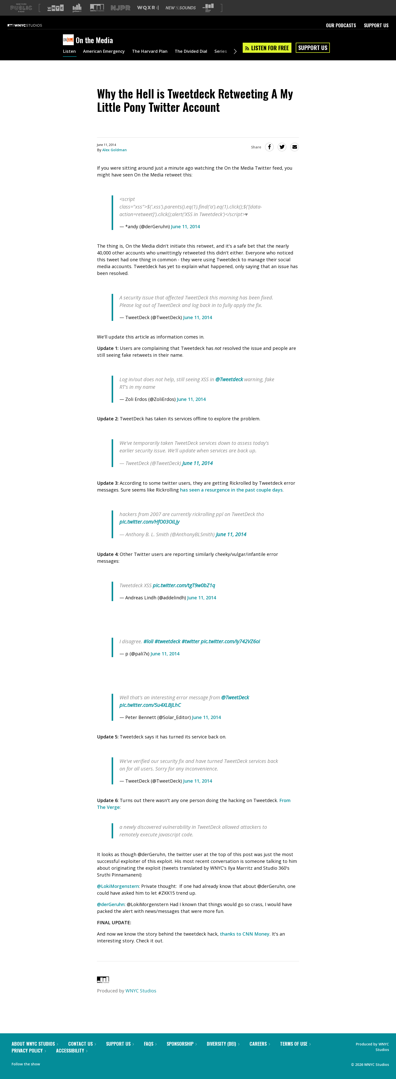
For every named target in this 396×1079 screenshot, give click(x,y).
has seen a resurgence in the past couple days (231, 498)
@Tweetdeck (229, 387)
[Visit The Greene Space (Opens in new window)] (208, 16)
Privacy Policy (29, 1058)
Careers (260, 1051)
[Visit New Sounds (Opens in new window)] (181, 16)
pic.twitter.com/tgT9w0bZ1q (184, 593)
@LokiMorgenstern (118, 894)
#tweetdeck (167, 649)
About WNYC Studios (35, 1051)
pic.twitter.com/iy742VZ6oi (230, 649)
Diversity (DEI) (223, 1051)
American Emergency (107, 60)
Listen (70, 60)
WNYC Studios (141, 999)
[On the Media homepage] (69, 48)
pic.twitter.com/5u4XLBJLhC (150, 713)
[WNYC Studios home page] (31, 33)
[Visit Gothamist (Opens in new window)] (77, 15)
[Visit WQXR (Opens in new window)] (148, 16)
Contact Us (82, 1051)
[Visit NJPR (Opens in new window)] (120, 16)
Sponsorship (182, 1051)
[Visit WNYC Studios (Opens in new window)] (97, 15)
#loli (148, 649)
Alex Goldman (114, 158)
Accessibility (71, 1058)
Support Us (376, 33)
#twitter (191, 649)
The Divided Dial (202, 60)
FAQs (150, 1051)
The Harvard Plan (157, 60)
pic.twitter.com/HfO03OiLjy (149, 529)
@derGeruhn (111, 912)
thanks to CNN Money (244, 942)
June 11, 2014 (185, 235)
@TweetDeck (235, 705)
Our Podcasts (341, 33)
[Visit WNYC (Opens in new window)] (55, 16)
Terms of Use (295, 1051)
